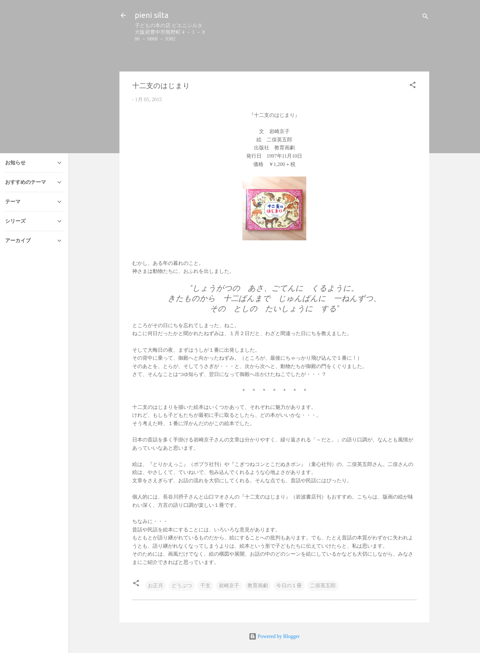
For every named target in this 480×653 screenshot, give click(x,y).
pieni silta (152, 15)
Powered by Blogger (274, 636)
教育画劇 (258, 585)
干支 (205, 585)
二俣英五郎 (323, 585)
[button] (412, 86)
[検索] (425, 17)
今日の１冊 (289, 585)
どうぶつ (181, 585)
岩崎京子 (229, 585)
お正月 (155, 585)
